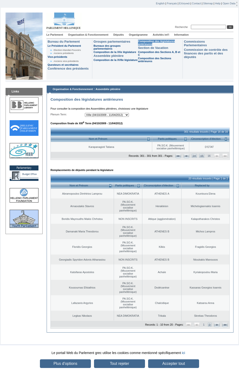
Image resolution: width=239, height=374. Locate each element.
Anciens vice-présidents (66, 61)
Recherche (182, 27)
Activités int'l (161, 34)
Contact (196, 3)
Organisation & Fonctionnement (88, 34)
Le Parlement (54, 34)
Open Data (229, 3)
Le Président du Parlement (64, 45)
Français (172, 3)
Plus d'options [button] (65, 363)
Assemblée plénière (109, 56)
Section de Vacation (153, 48)
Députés (118, 34)
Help (217, 3)
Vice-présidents (57, 56)
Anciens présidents (64, 53)
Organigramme (138, 34)
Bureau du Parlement (64, 41)
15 (201, 155)
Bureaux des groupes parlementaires (107, 47)
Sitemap (208, 3)
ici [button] (183, 353)
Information (181, 34)
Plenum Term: (58, 114)
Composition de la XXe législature (115, 52)
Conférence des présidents (68, 68)
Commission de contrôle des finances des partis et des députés (206, 53)
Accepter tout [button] (173, 363)
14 (194, 155)
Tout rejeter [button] (119, 363)
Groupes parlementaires (112, 41)
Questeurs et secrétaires (63, 64)
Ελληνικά (184, 3)
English (160, 3)
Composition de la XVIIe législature (116, 60)
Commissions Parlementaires (195, 43)
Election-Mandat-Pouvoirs (67, 50)
